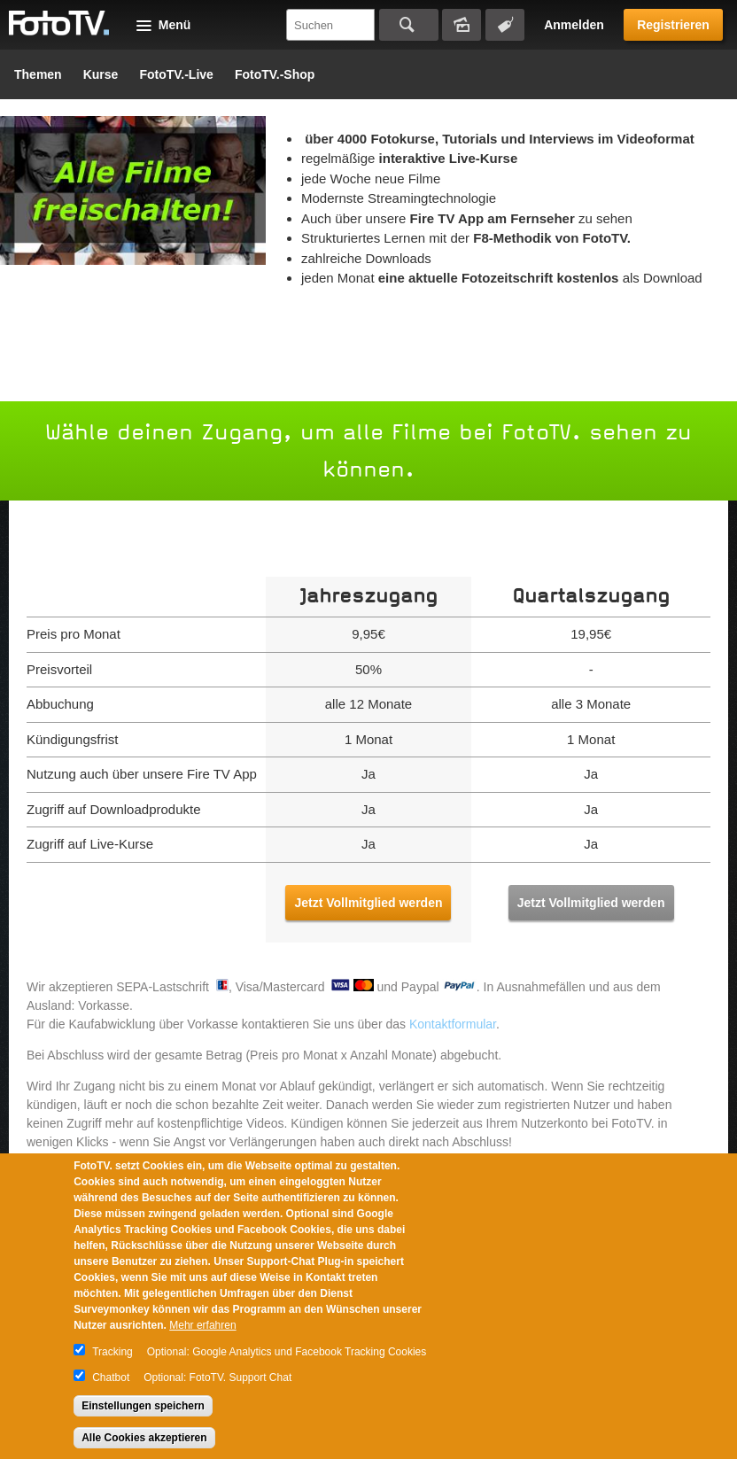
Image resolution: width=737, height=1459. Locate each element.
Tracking (112, 1352)
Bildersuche (461, 25)
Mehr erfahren (202, 1325)
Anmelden (574, 25)
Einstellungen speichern (143, 1406)
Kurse (101, 74)
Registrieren (673, 25)
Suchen (408, 25)
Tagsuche (504, 25)
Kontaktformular (452, 1024)
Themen (38, 74)
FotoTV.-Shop (274, 74)
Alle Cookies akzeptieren (143, 1438)
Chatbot (110, 1377)
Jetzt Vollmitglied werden (368, 903)
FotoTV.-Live (176, 74)
